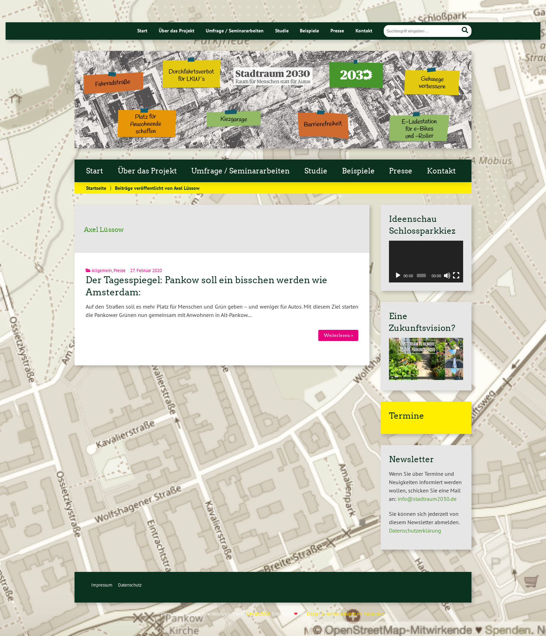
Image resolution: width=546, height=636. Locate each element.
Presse (337, 30)
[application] (426, 261)
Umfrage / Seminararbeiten (235, 30)
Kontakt (364, 30)
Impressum (101, 585)
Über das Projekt (176, 30)
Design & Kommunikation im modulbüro (345, 614)
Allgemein (102, 270)
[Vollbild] (456, 275)
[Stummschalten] (447, 275)
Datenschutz (130, 585)
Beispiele (309, 30)
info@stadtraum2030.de (427, 498)
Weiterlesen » (338, 335)
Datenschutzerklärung (415, 530)
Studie (282, 30)
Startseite (96, 188)
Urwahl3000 (258, 614)
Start (142, 30)
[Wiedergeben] (398, 275)
